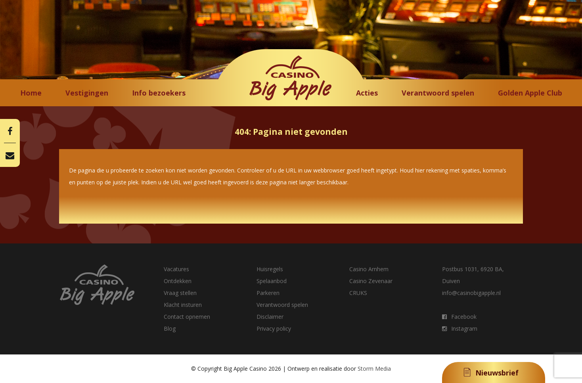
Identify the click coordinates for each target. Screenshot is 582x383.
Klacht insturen (183, 304)
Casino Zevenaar (370, 281)
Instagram (459, 328)
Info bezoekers (159, 93)
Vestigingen (86, 93)
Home (31, 93)
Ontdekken (177, 281)
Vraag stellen (180, 293)
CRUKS (358, 293)
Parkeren (268, 293)
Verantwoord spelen (438, 93)
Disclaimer (270, 316)
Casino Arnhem (369, 269)
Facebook (459, 316)
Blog (170, 328)
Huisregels (270, 269)
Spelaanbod (272, 281)
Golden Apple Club (530, 93)
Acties (367, 93)
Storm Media (374, 368)
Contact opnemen (187, 316)
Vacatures (176, 269)
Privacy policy (274, 328)
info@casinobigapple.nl (471, 293)
